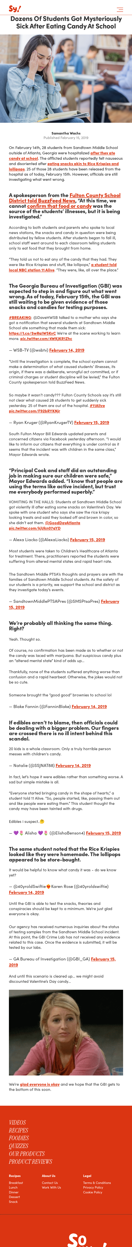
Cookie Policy (92, 1192)
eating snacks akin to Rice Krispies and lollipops (64, 166)
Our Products (27, 1154)
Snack (13, 1201)
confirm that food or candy (59, 205)
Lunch (13, 1187)
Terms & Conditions (97, 1183)
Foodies (19, 1138)
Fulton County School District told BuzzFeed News (65, 197)
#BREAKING (20, 317)
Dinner (14, 1192)
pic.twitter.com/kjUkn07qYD (35, 528)
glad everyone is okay (40, 1084)
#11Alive (97, 405)
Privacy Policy (93, 1187)
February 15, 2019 (91, 422)
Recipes (18, 1130)
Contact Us (50, 1183)
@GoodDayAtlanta (62, 522)
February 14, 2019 (66, 350)
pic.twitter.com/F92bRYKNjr (34, 410)
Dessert (14, 1197)
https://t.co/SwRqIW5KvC (32, 333)
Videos (17, 1122)
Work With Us (51, 1187)
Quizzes (18, 1146)
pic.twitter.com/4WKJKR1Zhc (46, 338)
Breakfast (16, 1183)
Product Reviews (30, 1162)
